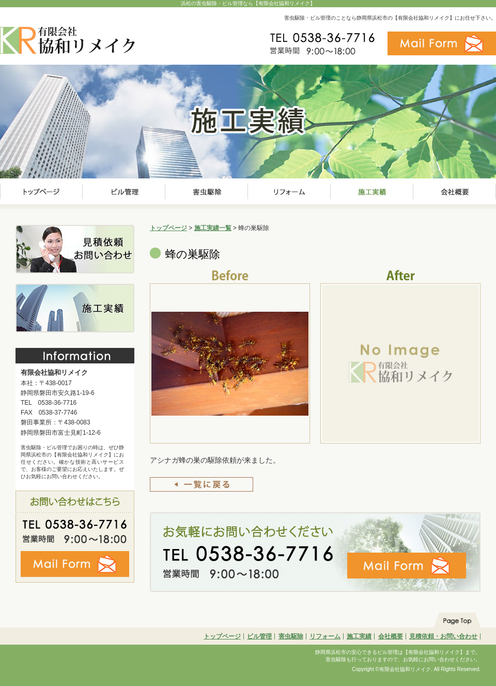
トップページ (168, 228)
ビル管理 (259, 636)
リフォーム (324, 636)
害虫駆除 (290, 636)
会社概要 (390, 636)
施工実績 (359, 636)
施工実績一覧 (212, 228)
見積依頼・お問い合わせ (443, 636)
